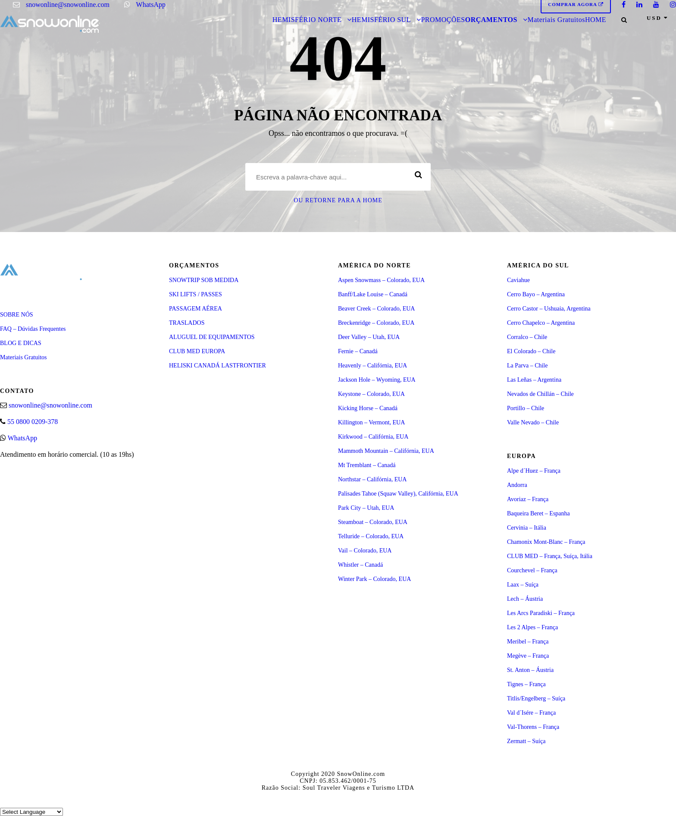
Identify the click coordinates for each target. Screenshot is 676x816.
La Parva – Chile (527, 365)
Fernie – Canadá (358, 351)
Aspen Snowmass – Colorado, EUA (381, 280)
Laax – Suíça (522, 584)
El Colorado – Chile (531, 351)
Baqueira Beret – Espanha (538, 513)
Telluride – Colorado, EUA (371, 536)
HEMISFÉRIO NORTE (306, 19)
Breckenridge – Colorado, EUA (376, 323)
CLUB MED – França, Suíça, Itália (549, 556)
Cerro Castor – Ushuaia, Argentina (549, 308)
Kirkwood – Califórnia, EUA (373, 436)
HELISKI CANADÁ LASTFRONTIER (217, 365)
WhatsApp (151, 4)
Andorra (517, 485)
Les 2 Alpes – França (532, 627)
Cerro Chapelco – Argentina (541, 323)
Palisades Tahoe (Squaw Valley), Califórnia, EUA (398, 493)
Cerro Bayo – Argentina (536, 294)
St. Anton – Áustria (530, 670)
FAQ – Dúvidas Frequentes (33, 329)
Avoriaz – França (527, 499)
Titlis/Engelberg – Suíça (536, 698)
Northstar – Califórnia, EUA (372, 479)
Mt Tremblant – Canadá (366, 465)
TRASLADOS (186, 323)
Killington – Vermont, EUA (371, 422)
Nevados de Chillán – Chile (540, 394)
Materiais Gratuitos (556, 19)
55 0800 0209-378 (32, 421)
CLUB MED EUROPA (197, 351)
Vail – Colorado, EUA (364, 550)
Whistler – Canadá (360, 565)
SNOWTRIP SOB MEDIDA (203, 280)
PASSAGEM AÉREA (195, 308)
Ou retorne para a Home (338, 200)
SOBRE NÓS (16, 314)
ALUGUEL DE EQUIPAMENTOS (212, 337)
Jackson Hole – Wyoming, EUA (377, 380)
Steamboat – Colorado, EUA (372, 522)
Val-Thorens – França (533, 727)
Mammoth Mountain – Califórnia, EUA (386, 451)
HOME (595, 19)
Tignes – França (526, 684)
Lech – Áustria (525, 599)
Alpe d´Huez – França (533, 471)
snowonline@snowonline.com (68, 4)
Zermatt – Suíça (526, 741)
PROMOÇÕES (443, 19)
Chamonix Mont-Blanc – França (546, 542)
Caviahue (518, 280)
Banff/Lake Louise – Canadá (372, 294)
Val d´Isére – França (531, 712)
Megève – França (528, 656)
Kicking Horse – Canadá (367, 408)
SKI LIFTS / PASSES (195, 294)
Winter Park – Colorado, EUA (374, 579)
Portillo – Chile (525, 408)
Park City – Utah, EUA (366, 508)
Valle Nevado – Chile (533, 422)
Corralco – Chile (527, 337)
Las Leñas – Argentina (534, 380)
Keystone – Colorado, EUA (371, 394)
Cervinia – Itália (526, 527)
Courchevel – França (532, 570)
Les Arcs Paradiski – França (541, 613)
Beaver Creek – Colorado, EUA (376, 308)
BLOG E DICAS (20, 343)
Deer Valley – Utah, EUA (369, 337)
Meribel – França (527, 641)
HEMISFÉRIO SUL (381, 19)
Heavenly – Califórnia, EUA (372, 365)
